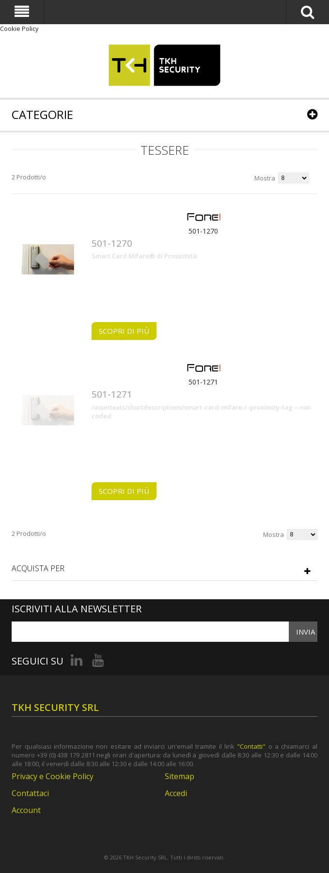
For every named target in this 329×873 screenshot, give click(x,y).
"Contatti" (251, 746)
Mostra (264, 178)
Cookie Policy (19, 28)
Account (26, 810)
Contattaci (30, 793)
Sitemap (179, 776)
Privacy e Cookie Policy (53, 776)
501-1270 (203, 231)
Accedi (176, 793)
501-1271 (203, 381)
